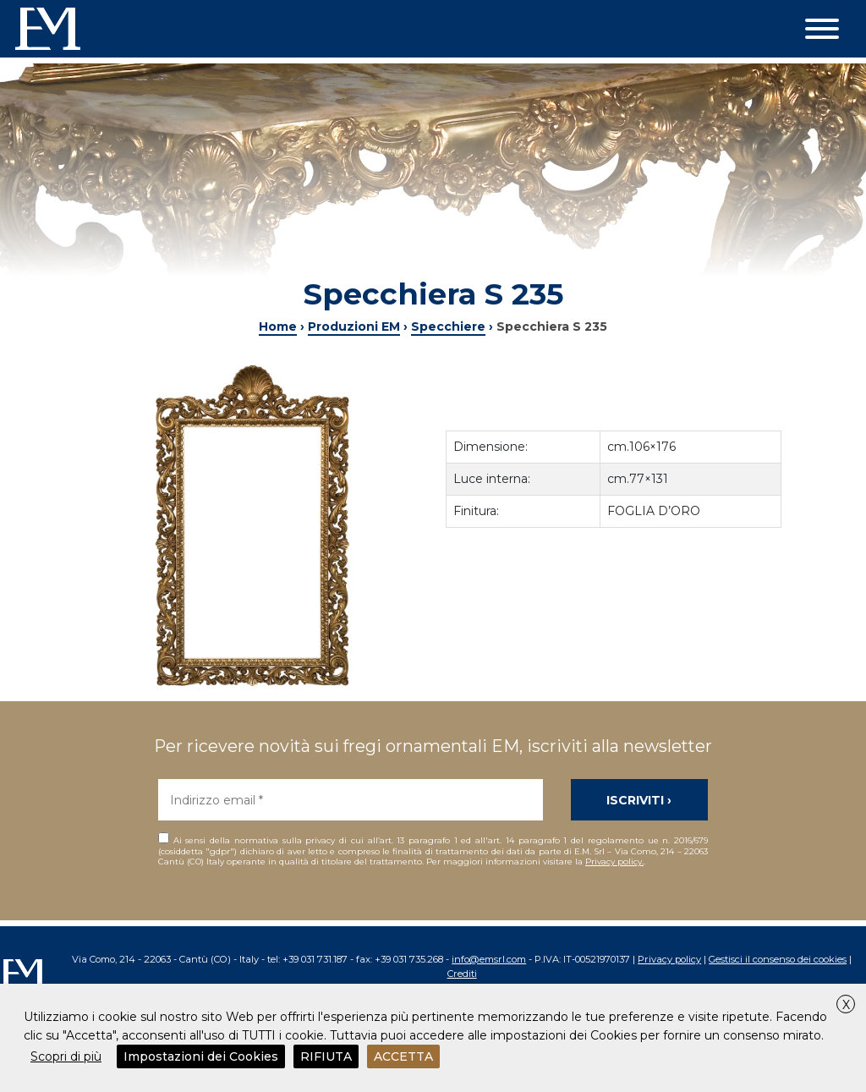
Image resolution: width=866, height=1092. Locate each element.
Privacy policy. (614, 861)
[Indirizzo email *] (350, 799)
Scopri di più (65, 1056)
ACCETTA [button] (403, 1056)
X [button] (846, 1004)
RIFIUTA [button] (326, 1056)
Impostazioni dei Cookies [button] (200, 1056)
